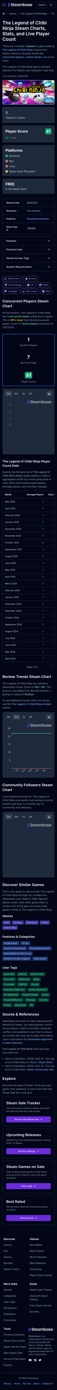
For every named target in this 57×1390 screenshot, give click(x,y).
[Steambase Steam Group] (35, 1360)
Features (28, 241)
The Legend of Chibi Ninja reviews (31, 704)
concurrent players (13, 57)
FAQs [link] (46, 291)
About (36, 1383)
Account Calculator (15, 1358)
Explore (8, 1364)
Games (12, 13)
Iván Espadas (33, 210)
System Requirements (28, 267)
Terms (17, 1383)
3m (16, 393)
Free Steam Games (41, 1305)
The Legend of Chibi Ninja (17, 49)
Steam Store (45, 1062)
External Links (28, 249)
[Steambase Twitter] (40, 1360)
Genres (8, 1289)
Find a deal (28, 1186)
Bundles (8, 1263)
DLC (6, 1250)
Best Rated (36, 1244)
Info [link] (30, 285)
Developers (10, 1307)
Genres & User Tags (28, 258)
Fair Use (27, 1383)
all (30, 393)
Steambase (34, 1336)
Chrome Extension (14, 1334)
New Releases (38, 1263)
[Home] (3, 13)
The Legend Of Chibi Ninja (34, 13)
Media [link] (43, 285)
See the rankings (28, 1151)
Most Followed (38, 1257)
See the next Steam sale (28, 1119)
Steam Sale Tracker (41, 1289)
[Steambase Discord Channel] (30, 1360)
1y (23, 393)
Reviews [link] (30, 278)
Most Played (37, 1250)
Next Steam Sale (13, 1352)
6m (16, 716)
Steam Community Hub (40, 1069)
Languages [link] (10, 291)
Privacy (7, 1383)
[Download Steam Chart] (49, 393)
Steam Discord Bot (14, 1340)
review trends (33, 57)
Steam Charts (11, 1269)
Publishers (10, 1314)
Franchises (10, 1320)
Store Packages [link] (13, 285)
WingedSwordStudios (38, 218)
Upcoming (36, 1269)
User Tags (9, 1301)
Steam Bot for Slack (15, 1346)
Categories (10, 1295)
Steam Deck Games (41, 1275)
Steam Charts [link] (12, 278)
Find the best (28, 1218)
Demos (8, 1257)
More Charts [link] (29, 291)
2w (8, 393)
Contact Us (47, 1383)
